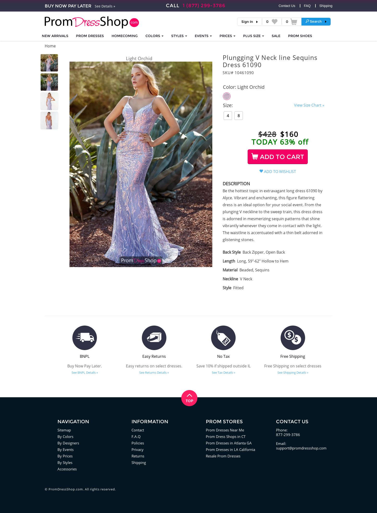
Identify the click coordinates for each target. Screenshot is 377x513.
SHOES (300, 36)
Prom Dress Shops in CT (225, 436)
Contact (138, 430)
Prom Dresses (90, 36)
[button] (316, 21)
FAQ (307, 6)
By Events (65, 449)
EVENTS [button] (203, 36)
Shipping (326, 6)
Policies (138, 443)
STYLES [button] (179, 36)
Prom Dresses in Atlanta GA (229, 443)
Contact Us (287, 6)
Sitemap (64, 430)
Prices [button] (227, 36)
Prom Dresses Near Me (225, 430)
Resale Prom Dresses (223, 456)
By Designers (68, 443)
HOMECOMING (125, 36)
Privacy (138, 449)
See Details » (105, 6)
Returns (138, 456)
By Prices (65, 456)
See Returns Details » (154, 372)
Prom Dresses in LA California (230, 449)
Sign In (247, 21)
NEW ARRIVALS (55, 36)
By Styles (64, 462)
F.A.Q (136, 436)
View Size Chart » (309, 105)
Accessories (67, 469)
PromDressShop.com (66, 489)
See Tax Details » (223, 372)
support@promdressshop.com (301, 448)
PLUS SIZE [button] (253, 36)
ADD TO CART (277, 157)
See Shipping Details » (292, 372)
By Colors (65, 436)
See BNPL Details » (85, 372)
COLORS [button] (154, 36)
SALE (276, 36)
